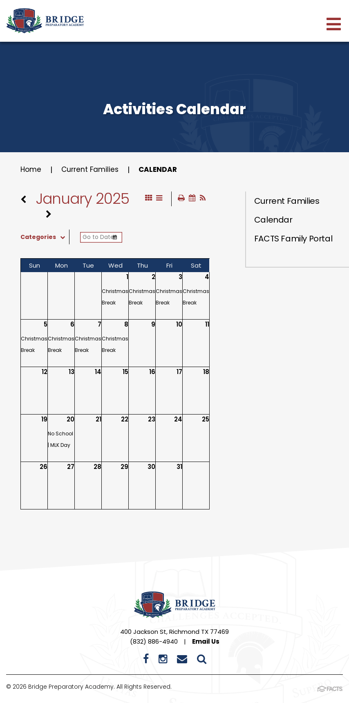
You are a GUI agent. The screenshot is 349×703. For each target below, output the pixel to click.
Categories (44, 237)
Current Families (91, 169)
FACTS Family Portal (293, 238)
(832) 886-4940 (154, 642)
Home (31, 169)
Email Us (205, 642)
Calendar (161, 169)
